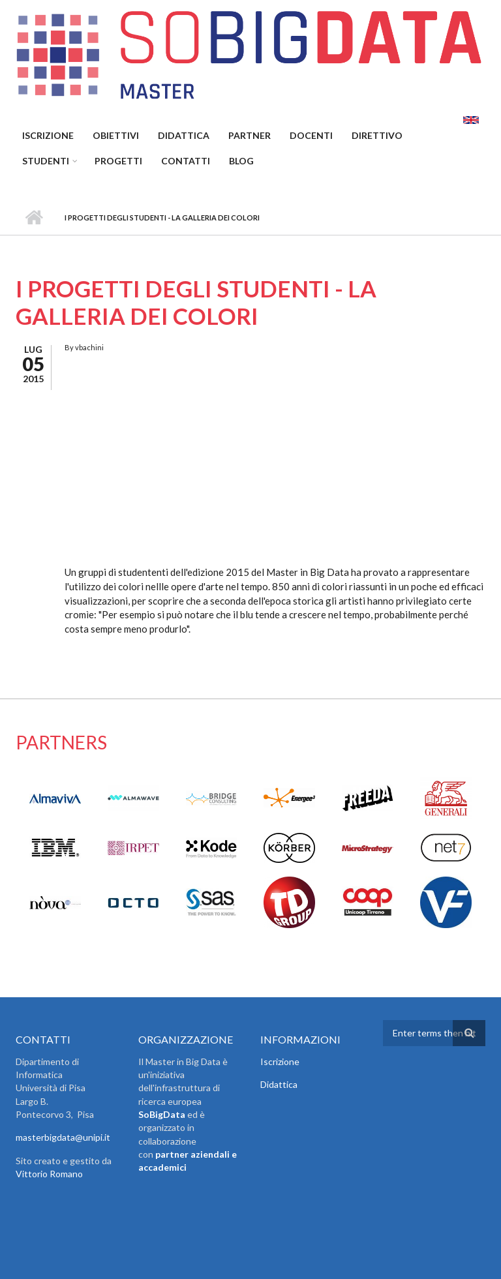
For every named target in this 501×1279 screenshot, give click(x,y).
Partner (249, 135)
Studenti (45, 160)
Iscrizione (48, 135)
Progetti (118, 160)
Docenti (311, 135)
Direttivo (377, 135)
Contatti (185, 160)
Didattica (183, 135)
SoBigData (161, 1114)
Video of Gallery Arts (246, 460)
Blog (241, 160)
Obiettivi (116, 135)
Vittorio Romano (49, 1173)
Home (34, 218)
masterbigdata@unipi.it (63, 1137)
